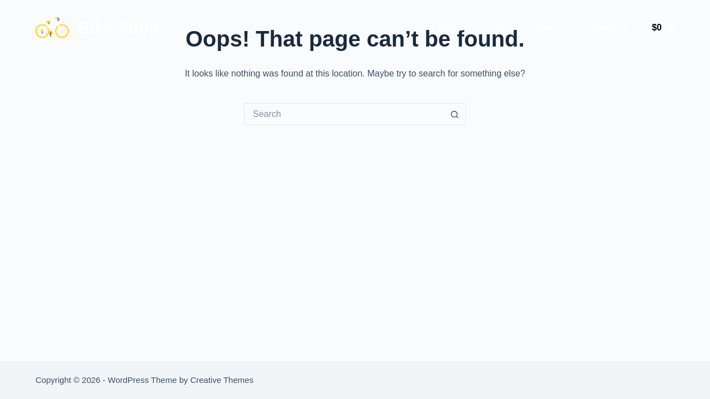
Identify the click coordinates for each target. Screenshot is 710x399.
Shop (498, 27)
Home (451, 27)
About (547, 27)
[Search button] (455, 114)
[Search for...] (344, 114)
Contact (607, 27)
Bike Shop (118, 27)
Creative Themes (221, 380)
